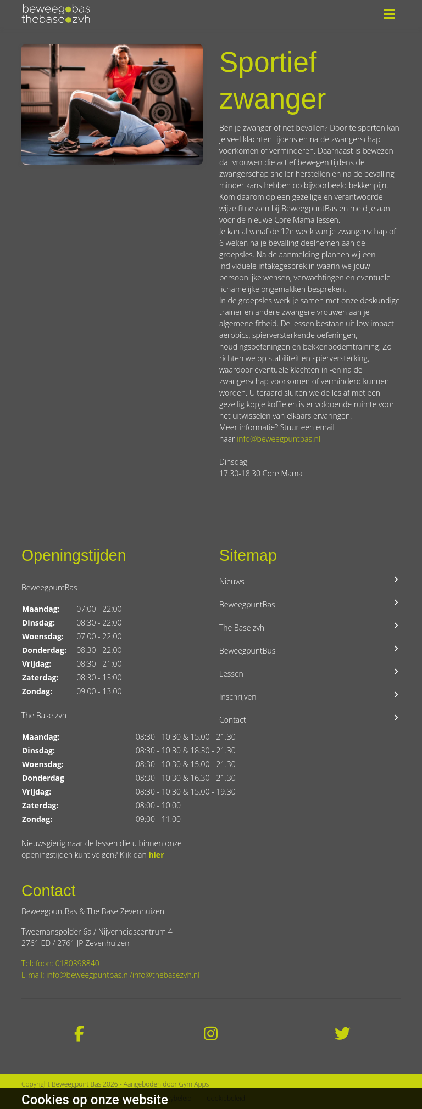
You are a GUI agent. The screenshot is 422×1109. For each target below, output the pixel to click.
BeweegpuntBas (310, 604)
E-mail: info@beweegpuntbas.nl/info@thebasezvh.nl (110, 975)
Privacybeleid (172, 1098)
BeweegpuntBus (310, 650)
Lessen (310, 673)
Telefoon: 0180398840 (60, 963)
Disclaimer (122, 1098)
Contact (310, 719)
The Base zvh (310, 627)
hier (156, 854)
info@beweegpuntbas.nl (278, 439)
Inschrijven (310, 696)
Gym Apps (194, 1084)
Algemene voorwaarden (56, 1098)
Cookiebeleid (226, 1098)
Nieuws (310, 581)
